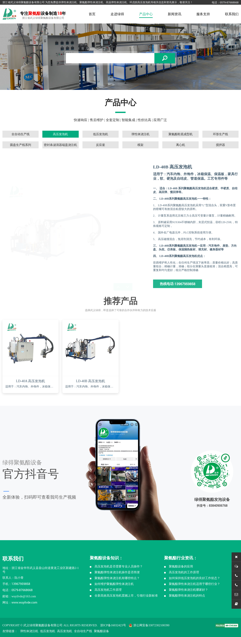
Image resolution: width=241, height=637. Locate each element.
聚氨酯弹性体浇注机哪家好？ (188, 589)
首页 (92, 14)
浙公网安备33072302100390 (149, 625)
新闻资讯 (174, 14)
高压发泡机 (64, 631)
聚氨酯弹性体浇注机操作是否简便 (117, 572)
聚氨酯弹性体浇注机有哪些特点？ (117, 578)
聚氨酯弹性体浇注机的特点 (187, 595)
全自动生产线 (83, 631)
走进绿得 (117, 14)
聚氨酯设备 (101, 631)
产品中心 (146, 14)
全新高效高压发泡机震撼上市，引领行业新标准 (126, 595)
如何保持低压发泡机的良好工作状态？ (194, 578)
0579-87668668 (229, 2)
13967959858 (20, 584)
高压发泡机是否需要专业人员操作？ (119, 566)
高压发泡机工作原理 (108, 589)
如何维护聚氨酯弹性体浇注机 (114, 583)
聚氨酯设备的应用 (181, 566)
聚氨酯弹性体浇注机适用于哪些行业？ (194, 583)
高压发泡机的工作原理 (184, 572)
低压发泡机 (47, 631)
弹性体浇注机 (29, 631)
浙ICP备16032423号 (113, 625)
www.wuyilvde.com (24, 602)
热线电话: (177, 298)
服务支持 (203, 14)
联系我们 (232, 14)
